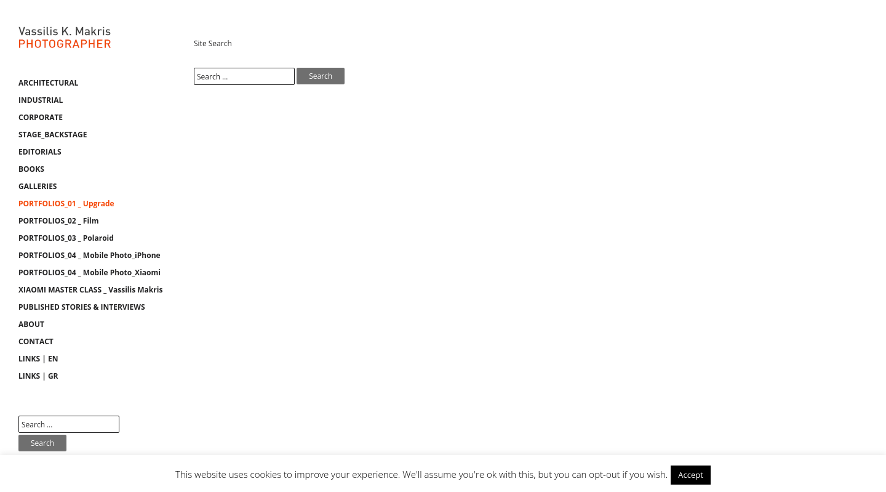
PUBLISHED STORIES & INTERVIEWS (81, 307)
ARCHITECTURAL (48, 83)
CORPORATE (40, 117)
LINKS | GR (38, 376)
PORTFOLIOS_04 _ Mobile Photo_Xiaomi (89, 272)
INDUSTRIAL (40, 100)
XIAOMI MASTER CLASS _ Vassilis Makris (90, 289)
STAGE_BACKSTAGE (52, 134)
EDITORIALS (40, 152)
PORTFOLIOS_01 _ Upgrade (66, 203)
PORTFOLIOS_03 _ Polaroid (66, 238)
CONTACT (36, 341)
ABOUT (31, 324)
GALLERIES (37, 186)
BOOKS (31, 169)
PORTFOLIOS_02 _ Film (58, 221)
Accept (690, 474)
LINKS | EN (38, 358)
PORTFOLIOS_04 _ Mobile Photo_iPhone (89, 255)
